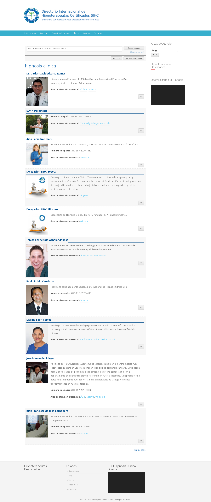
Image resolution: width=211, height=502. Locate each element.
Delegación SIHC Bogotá (41, 172)
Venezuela (105, 124)
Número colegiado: (60, 116)
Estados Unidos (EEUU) (103, 340)
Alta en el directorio (82, 33)
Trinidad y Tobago (89, 124)
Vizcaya (103, 256)
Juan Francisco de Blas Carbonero (47, 411)
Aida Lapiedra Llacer (39, 139)
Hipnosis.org (73, 471)
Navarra (84, 300)
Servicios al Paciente (61, 33)
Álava (83, 256)
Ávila (82, 397)
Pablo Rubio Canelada (40, 282)
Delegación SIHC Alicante (42, 210)
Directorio (44, 33)
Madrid (84, 434)
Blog (70, 476)
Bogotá (84, 195)
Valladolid (100, 397)
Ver (141, 96)
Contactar (97, 33)
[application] (168, 95)
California (85, 340)
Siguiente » (140, 450)
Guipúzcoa (92, 256)
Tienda (71, 480)
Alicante (84, 221)
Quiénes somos (30, 33)
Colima (83, 89)
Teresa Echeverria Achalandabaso (47, 240)
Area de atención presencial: (65, 89)
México (92, 89)
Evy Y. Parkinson (36, 111)
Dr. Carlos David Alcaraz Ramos (45, 74)
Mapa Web (73, 485)
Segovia (90, 397)
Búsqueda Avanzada (137, 52)
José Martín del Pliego (40, 359)
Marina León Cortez (38, 320)
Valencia (84, 158)
